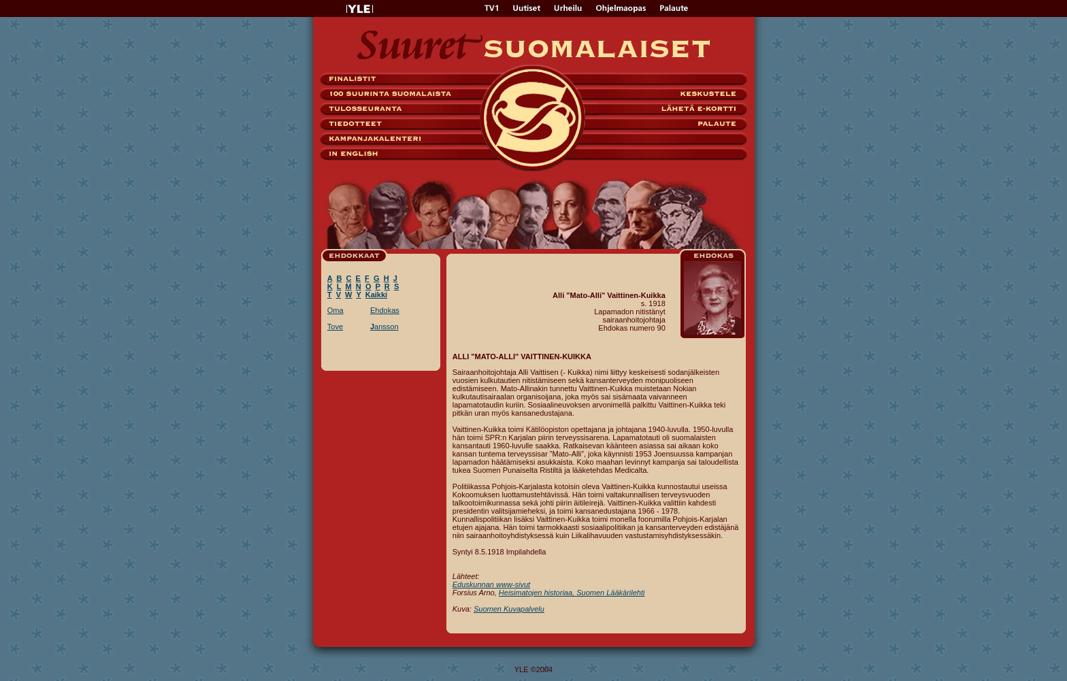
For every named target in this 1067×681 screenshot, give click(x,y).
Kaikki (376, 294)
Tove (335, 326)
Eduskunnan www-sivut (491, 584)
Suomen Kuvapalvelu (509, 609)
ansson (384, 326)
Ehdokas (384, 310)
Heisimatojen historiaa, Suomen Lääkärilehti (572, 592)
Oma (335, 310)
